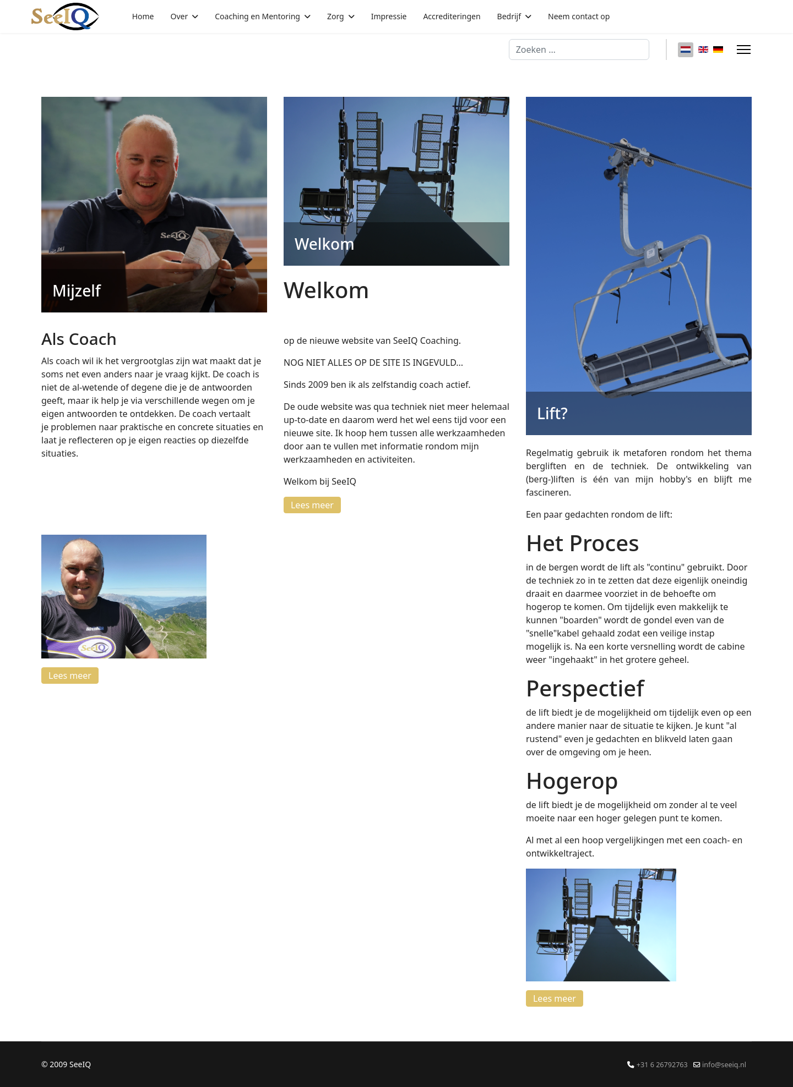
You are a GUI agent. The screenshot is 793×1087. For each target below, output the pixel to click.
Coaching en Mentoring (257, 16)
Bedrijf (509, 16)
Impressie (389, 16)
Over (179, 16)
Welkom (325, 243)
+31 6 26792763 (662, 1064)
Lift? (552, 413)
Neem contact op (579, 16)
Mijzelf (76, 290)
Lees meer (69, 675)
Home (143, 16)
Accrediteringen (451, 16)
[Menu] (744, 49)
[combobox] (579, 49)
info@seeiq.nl (724, 1064)
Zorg (335, 16)
